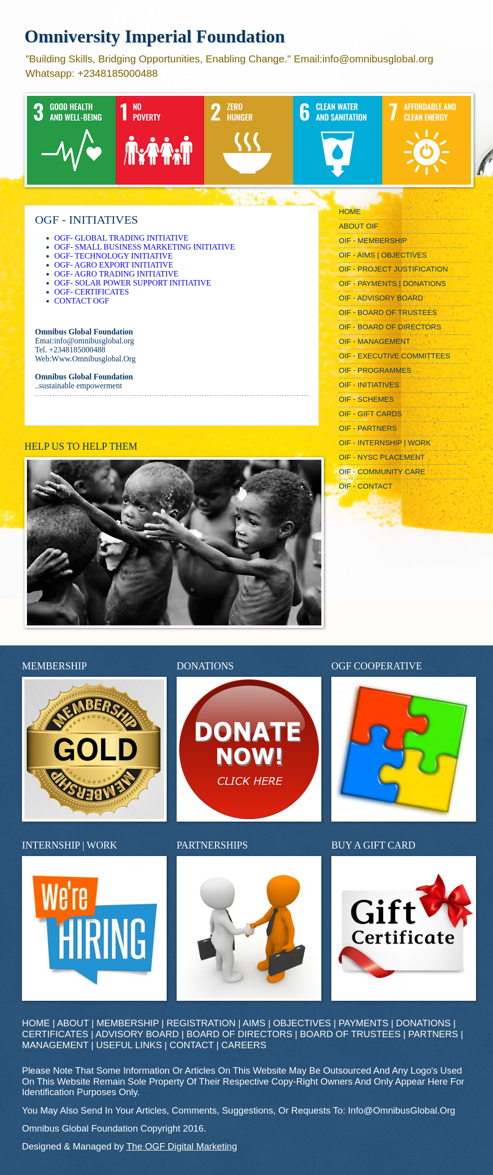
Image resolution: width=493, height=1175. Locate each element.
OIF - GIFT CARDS (370, 414)
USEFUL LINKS (129, 1045)
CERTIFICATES (55, 1034)
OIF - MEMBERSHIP (373, 241)
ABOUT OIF (358, 226)
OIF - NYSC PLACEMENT (382, 457)
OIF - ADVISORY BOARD (381, 298)
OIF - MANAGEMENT (374, 341)
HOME (350, 212)
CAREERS (244, 1045)
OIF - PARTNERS (368, 428)
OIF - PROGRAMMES (375, 370)
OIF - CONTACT (366, 486)
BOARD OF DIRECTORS (239, 1034)
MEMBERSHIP (127, 1023)
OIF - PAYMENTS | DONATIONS (392, 284)
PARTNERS (433, 1034)
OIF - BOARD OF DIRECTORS (390, 327)
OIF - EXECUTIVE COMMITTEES (394, 356)
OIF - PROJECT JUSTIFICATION (393, 269)
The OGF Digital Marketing (181, 1146)
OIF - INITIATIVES (369, 385)
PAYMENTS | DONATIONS (395, 1023)
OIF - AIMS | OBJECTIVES (383, 255)
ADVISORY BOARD (137, 1034)
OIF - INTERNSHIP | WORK (385, 443)
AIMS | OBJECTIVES (287, 1023)
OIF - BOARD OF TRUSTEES (388, 312)
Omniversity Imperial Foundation (154, 36)
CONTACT (192, 1045)
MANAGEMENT (55, 1045)
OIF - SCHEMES (366, 399)
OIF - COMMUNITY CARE (382, 472)
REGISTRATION (201, 1023)
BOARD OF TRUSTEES (350, 1034)
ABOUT (73, 1023)
